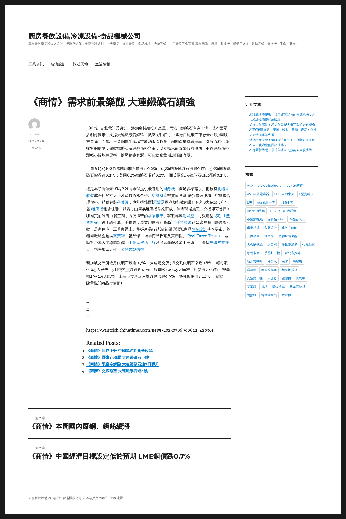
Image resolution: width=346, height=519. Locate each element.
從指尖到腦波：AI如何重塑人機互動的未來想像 (282, 125)
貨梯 (264, 286)
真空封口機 (255, 278)
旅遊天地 (80, 64)
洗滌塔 (297, 261)
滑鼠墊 (188, 215)
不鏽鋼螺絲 (255, 219)
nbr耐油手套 (256, 211)
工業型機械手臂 (142, 242)
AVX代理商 (295, 185)
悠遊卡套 (253, 253)
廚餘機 (169, 188)
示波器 (159, 202)
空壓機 (157, 195)
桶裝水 (272, 261)
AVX (250, 185)
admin (33, 134)
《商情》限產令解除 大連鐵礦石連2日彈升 (122, 364)
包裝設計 (199, 229)
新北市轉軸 (255, 261)
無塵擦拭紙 (289, 270)
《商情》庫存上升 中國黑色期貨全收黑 (119, 350)
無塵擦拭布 (269, 270)
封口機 (272, 244)
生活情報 (102, 64)
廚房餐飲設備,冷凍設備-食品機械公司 (84, 36)
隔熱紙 (251, 295)
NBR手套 (286, 202)
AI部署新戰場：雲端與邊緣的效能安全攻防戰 (280, 150)
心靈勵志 (308, 244)
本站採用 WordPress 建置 (104, 498)
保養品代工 (297, 219)
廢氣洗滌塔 (289, 244)
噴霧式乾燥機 (132, 249)
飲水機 (286, 295)
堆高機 (97, 208)
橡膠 (285, 261)
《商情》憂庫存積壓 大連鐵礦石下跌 (117, 357)
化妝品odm (290, 228)
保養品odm (275, 219)
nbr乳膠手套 (266, 202)
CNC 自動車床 (284, 194)
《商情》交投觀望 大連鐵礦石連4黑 (117, 370)
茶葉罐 (123, 202)
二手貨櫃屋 (182, 222)
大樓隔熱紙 (255, 244)
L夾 (216, 215)
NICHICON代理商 (283, 211)
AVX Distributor (270, 185)
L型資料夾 (306, 194)
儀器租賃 (253, 228)
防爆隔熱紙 (297, 286)
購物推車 (155, 215)
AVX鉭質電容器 (258, 194)
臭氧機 (300, 278)
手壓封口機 (272, 253)
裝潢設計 (58, 64)
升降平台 (253, 236)
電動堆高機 (269, 295)
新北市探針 (292, 253)
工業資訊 (36, 64)
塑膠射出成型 (288, 236)
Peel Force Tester (203, 235)
